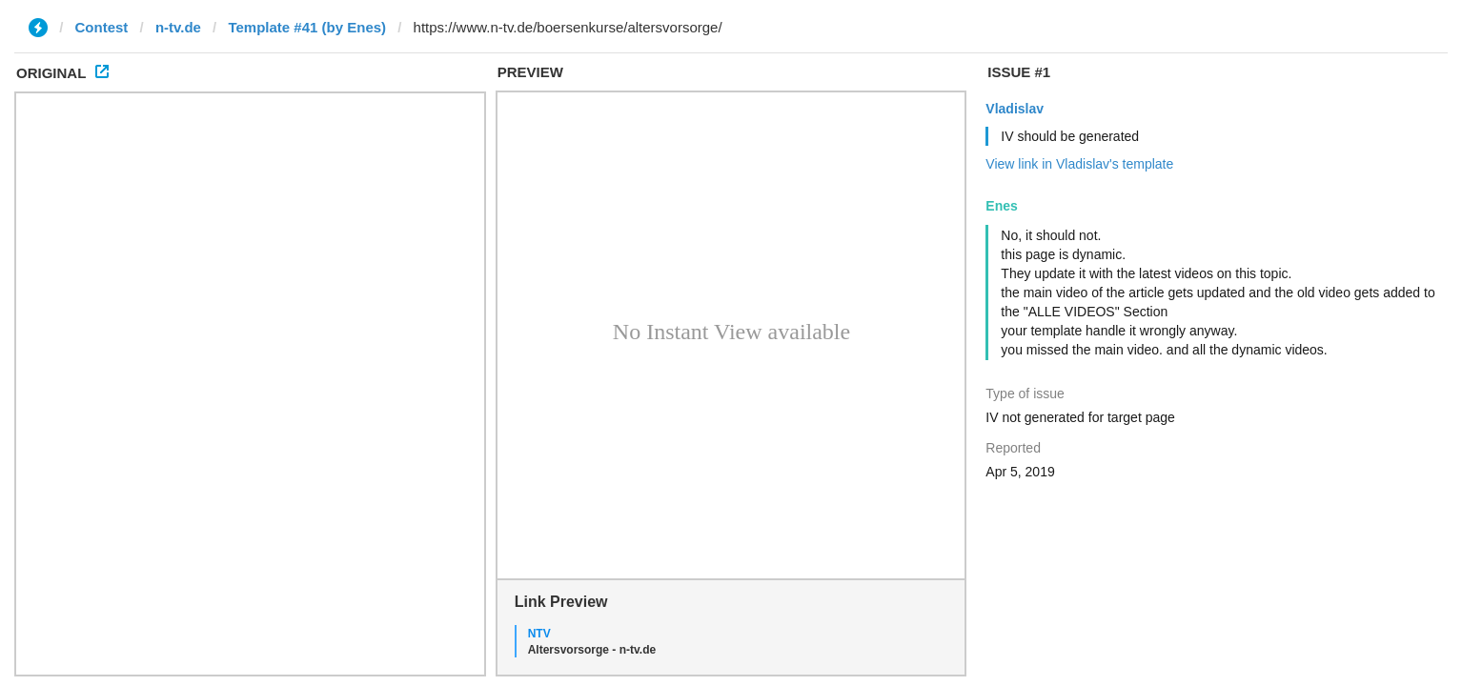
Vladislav (1014, 108)
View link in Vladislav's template (1079, 164)
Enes (1001, 205)
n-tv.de (178, 27)
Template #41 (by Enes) (307, 27)
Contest (102, 27)
